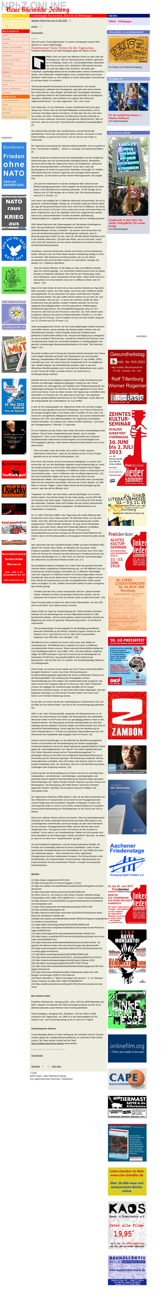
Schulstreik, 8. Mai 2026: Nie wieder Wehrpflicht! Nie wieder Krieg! (127, 223)
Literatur (7, 93)
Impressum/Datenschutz (15, 117)
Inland (6, 43)
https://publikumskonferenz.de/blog (47, 1043)
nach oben (56, 1066)
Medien (6, 72)
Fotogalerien (9, 80)
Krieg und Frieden (12, 60)
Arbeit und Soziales (12, 47)
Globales (7, 56)
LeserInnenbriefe (11, 101)
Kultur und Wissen (12, 89)
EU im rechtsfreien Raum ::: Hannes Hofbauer (125, 117)
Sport (5, 85)
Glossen (7, 68)
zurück (34, 26)
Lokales (6, 39)
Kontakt (6, 113)
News (5, 35)
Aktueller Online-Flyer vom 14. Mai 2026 (49, 20)
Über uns (7, 109)
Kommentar (8, 64)
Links (5, 105)
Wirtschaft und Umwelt (14, 51)
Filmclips (7, 76)
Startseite (35, 1066)
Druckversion (37, 33)
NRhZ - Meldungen (120, 21)
